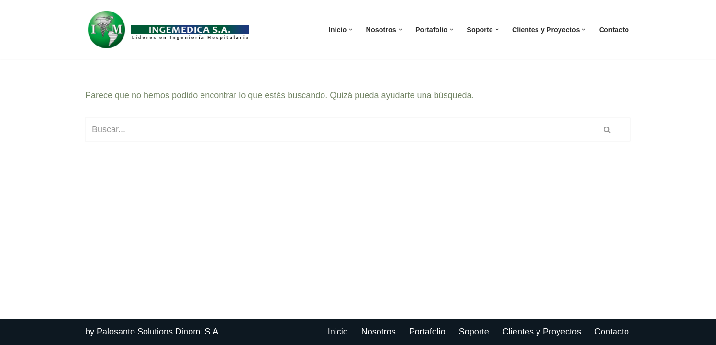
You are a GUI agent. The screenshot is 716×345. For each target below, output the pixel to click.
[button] (350, 29)
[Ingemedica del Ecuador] (169, 30)
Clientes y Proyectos (542, 331)
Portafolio (427, 331)
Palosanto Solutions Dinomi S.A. (159, 331)
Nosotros (378, 331)
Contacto (614, 30)
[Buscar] (335, 129)
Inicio (338, 331)
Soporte (474, 331)
